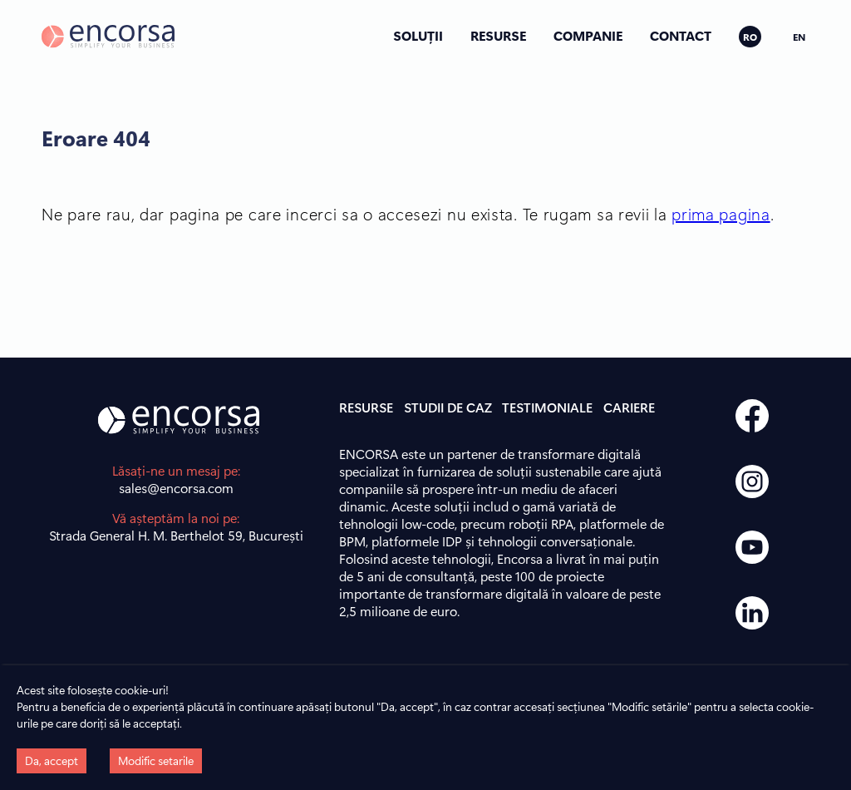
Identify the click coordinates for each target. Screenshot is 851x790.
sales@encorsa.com (176, 487)
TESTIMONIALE (547, 407)
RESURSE (498, 35)
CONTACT (680, 35)
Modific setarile (156, 760)
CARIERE (629, 407)
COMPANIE (587, 35)
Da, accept (51, 760)
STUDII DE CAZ (448, 407)
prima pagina (720, 213)
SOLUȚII (418, 35)
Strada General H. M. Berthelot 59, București (176, 535)
